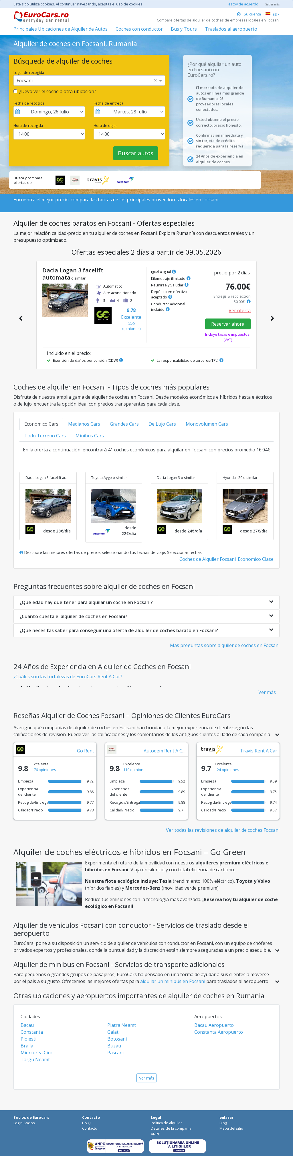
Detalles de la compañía (171, 1128)
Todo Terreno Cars (45, 435)
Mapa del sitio (231, 1128)
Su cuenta (249, 14)
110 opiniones (135, 769)
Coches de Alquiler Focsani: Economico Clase (226, 559)
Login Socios (24, 1122)
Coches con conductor (139, 29)
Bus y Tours (184, 29)
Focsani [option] (25, 80)
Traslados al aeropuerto (231, 29)
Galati (113, 1032)
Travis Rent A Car (258, 751)
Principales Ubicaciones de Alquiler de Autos (60, 29)
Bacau (27, 1025)
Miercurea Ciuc (37, 1052)
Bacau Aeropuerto (214, 1025)
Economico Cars (41, 424)
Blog (223, 1122)
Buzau (114, 1046)
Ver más (267, 692)
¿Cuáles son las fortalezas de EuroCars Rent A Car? (67, 676)
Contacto (89, 1128)
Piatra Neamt (121, 1025)
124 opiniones (227, 769)
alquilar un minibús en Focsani (173, 981)
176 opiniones (44, 769)
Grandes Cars (124, 424)
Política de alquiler (166, 1122)
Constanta (32, 1032)
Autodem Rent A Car (165, 751)
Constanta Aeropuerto (218, 1032)
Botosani (117, 1039)
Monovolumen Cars (207, 424)
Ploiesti (28, 1039)
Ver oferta (240, 310)
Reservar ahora (227, 324)
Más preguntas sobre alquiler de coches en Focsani (225, 645)
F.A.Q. (87, 1122)
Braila (27, 1046)
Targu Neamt (35, 1059)
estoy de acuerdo (243, 4)
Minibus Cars (90, 435)
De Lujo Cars (162, 424)
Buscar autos (135, 153)
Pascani (115, 1052)
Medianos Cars (84, 424)
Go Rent (85, 751)
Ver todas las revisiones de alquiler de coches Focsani (223, 830)
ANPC (155, 1134)
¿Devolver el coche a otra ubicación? (57, 91)
